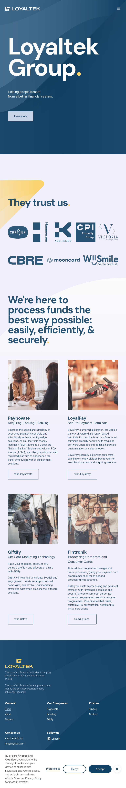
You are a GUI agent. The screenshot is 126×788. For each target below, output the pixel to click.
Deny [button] (74, 769)
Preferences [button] (53, 768)
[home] (22, 9)
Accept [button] (100, 769)
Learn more (20, 116)
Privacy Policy (33, 778)
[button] (117, 769)
